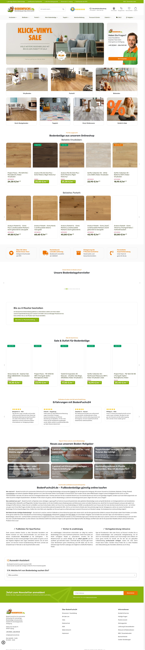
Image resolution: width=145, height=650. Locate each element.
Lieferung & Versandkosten (126, 626)
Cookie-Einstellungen (124, 639)
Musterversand (122, 620)
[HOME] (21, 9)
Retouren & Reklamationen (126, 630)
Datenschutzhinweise (91, 597)
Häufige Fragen (122, 616)
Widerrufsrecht (66, 630)
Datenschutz (66, 623)
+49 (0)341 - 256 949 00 (13, 631)
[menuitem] (13, 17)
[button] (114, 9)
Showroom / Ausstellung (69, 613)
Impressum (65, 633)
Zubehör (72, 491)
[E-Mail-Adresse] (98, 593)
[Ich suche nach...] (50, 9)
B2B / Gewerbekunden (129, 1)
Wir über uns (65, 616)
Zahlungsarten (122, 623)
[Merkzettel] (129, 9)
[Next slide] (139, 164)
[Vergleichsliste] (121, 9)
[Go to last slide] (4, 164)
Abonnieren (130, 593)
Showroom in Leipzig (67, 1)
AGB (63, 626)
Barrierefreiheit (122, 636)
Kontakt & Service (123, 613)
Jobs (63, 620)
